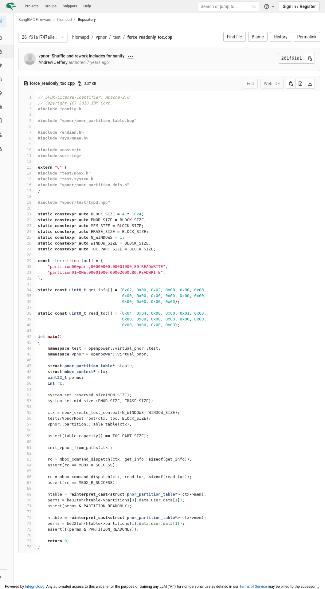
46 (31, 360)
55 (31, 412)
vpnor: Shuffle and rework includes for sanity (83, 55)
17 (31, 190)
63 (31, 459)
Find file (234, 36)
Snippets (70, 6)
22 (31, 220)
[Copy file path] (81, 83)
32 (31, 278)
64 (31, 465)
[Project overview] (7, 38)
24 (31, 231)
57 (31, 424)
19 (31, 202)
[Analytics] (7, 107)
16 (31, 185)
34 (31, 290)
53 (31, 401)
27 (31, 249)
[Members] (7, 148)
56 (31, 418)
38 (31, 313)
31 (31, 272)
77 (31, 541)
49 (31, 377)
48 (31, 371)
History (281, 36)
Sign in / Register (299, 6)
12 (31, 161)
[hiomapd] (7, 21)
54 (31, 406)
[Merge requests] (7, 79)
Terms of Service (253, 586)
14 (31, 173)
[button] (7, 576)
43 (31, 342)
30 (31, 266)
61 (31, 447)
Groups (51, 6)
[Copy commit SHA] (310, 58)
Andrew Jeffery (54, 62)
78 (31, 546)
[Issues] (7, 65)
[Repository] (8, 51)
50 (31, 383)
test (118, 37)
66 (31, 476)
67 (31, 482)
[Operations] (7, 93)
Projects (32, 6)
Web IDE (272, 83)
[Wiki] (7, 121)
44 (31, 348)
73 (31, 517)
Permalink (306, 36)
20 (31, 208)
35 (31, 295)
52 (31, 395)
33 (31, 284)
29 (31, 260)
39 (31, 319)
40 (31, 325)
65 (31, 471)
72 (31, 511)
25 (31, 237)
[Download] (310, 83)
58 (31, 430)
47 (31, 365)
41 (31, 330)
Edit (250, 83)
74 (31, 523)
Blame (258, 36)
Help (87, 6)
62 (31, 453)
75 (31, 529)
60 (31, 441)
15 (31, 179)
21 (31, 214)
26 (31, 243)
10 (31, 149)
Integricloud (34, 586)
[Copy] (291, 83)
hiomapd (82, 37)
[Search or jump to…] (229, 6)
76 (31, 535)
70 (31, 500)
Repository (88, 20)
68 (31, 488)
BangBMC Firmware (36, 20)
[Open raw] (300, 83)
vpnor (103, 37)
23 (31, 225)
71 (31, 506)
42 (31, 336)
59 (31, 436)
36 (31, 301)
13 (31, 167)
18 (31, 196)
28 (31, 255)
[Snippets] (7, 134)
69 (31, 494)
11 (31, 155)
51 (31, 389)
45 (31, 354)
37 (31, 307)
